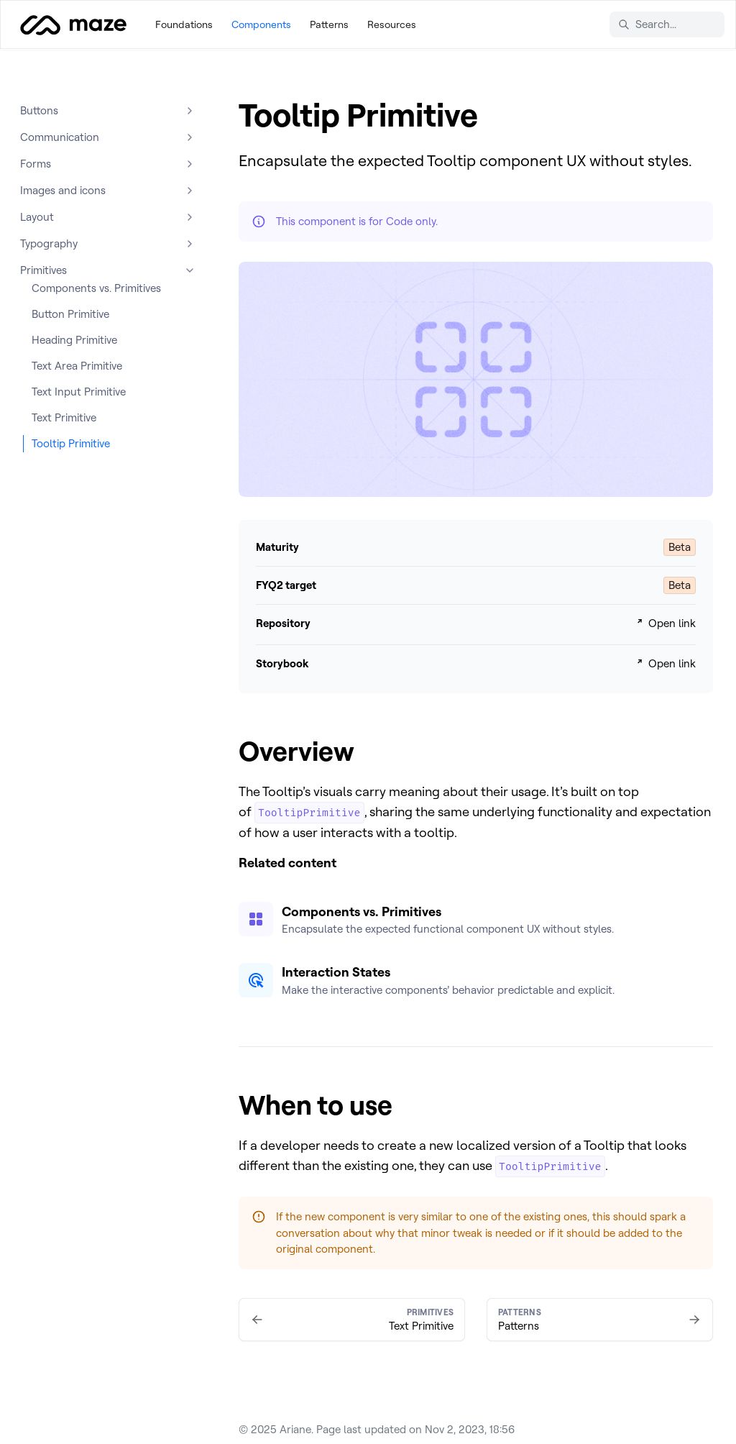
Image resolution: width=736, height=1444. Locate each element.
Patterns (329, 24)
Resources (391, 24)
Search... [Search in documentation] (647, 24)
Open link (665, 623)
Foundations (184, 24)
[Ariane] (73, 24)
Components (261, 24)
